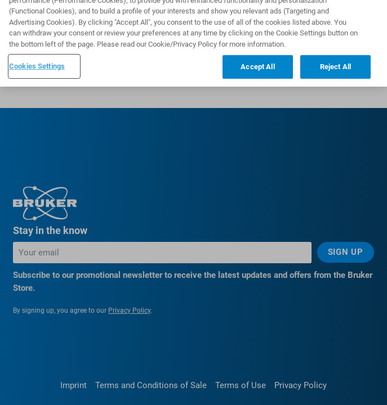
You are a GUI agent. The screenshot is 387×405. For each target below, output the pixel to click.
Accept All (257, 60)
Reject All (335, 60)
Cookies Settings (37, 59)
